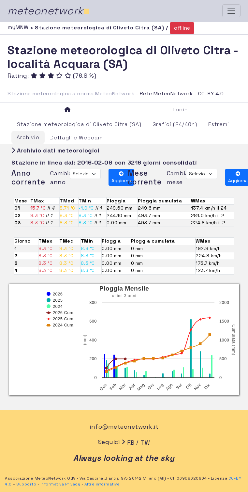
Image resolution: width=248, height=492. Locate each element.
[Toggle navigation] (231, 10)
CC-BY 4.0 (211, 93)
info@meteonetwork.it (124, 426)
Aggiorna (121, 177)
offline (182, 27)
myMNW (18, 27)
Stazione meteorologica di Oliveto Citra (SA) (79, 124)
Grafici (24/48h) (175, 124)
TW (145, 442)
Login (180, 109)
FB (131, 442)
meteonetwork (48, 10)
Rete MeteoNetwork (166, 93)
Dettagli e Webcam (76, 137)
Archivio (28, 137)
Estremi (218, 124)
